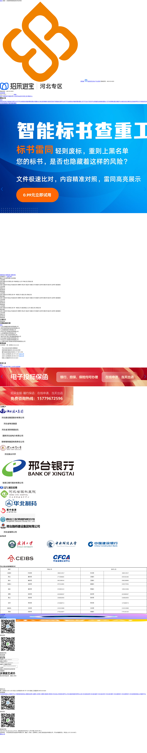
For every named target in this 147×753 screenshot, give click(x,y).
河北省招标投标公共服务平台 (138, 694)
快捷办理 (21, 354)
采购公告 (5, 294)
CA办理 (16, 96)
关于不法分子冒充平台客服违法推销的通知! (94, 101)
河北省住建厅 (94, 694)
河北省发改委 (86, 694)
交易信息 (5, 96)
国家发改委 (29, 694)
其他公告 (30, 281)
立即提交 (2, 671)
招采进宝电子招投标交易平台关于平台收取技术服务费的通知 (17, 101)
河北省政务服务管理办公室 (74, 694)
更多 (1, 100)
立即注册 (9, 276)
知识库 (20, 96)
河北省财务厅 (118, 694)
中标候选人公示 (18, 281)
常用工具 (25, 96)
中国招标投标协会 (20, 694)
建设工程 (2, 278)
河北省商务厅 (126, 694)
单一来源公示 (17, 294)
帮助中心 (30, 96)
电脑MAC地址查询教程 (40, 101)
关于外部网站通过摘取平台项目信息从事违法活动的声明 (122, 101)
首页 (1, 96)
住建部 (34, 694)
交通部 (43, 694)
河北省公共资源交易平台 (60, 694)
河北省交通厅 (110, 694)
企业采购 (13, 278)
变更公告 (10, 281)
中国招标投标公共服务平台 (7, 694)
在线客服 (2, 93)
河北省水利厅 (102, 694)
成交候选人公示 (25, 307)
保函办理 (11, 96)
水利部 (38, 694)
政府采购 (7, 278)
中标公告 (25, 281)
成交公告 (23, 294)
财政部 (47, 694)
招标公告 (5, 281)
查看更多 (15, 348)
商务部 (51, 694)
